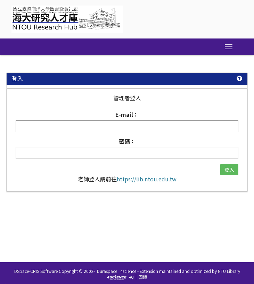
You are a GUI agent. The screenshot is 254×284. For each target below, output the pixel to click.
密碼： (127, 141)
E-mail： (127, 115)
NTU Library (229, 271)
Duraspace (107, 271)
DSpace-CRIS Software (36, 271)
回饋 (143, 277)
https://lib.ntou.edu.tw (147, 179)
